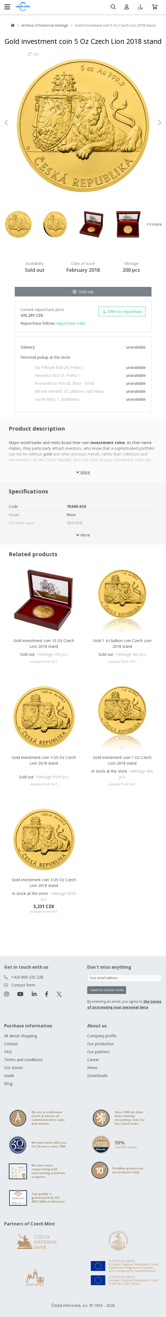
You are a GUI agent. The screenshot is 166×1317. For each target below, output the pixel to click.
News (92, 1067)
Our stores (13, 1067)
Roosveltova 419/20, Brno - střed (64, 383)
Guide (9, 1075)
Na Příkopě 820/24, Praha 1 (59, 367)
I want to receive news (107, 990)
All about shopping (20, 1035)
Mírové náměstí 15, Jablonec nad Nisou (69, 391)
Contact (11, 1043)
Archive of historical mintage (44, 25)
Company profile (102, 1035)
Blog (8, 1083)
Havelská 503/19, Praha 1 (57, 375)
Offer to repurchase (122, 311)
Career (93, 1059)
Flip (33, 56)
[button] (16, 123)
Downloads (97, 1075)
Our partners (98, 1051)
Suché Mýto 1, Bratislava (57, 399)
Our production (100, 1043)
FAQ (8, 1051)
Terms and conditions (23, 1059)
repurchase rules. (71, 323)
